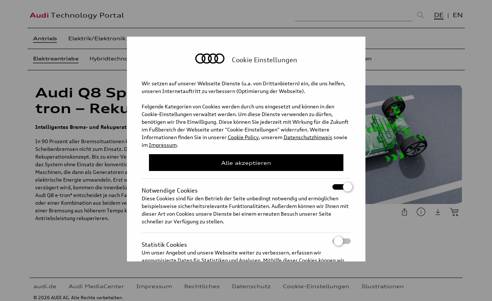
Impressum (163, 145)
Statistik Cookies (246, 241)
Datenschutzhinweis (308, 137)
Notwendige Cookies (246, 187)
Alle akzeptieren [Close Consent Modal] (246, 163)
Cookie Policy (243, 137)
